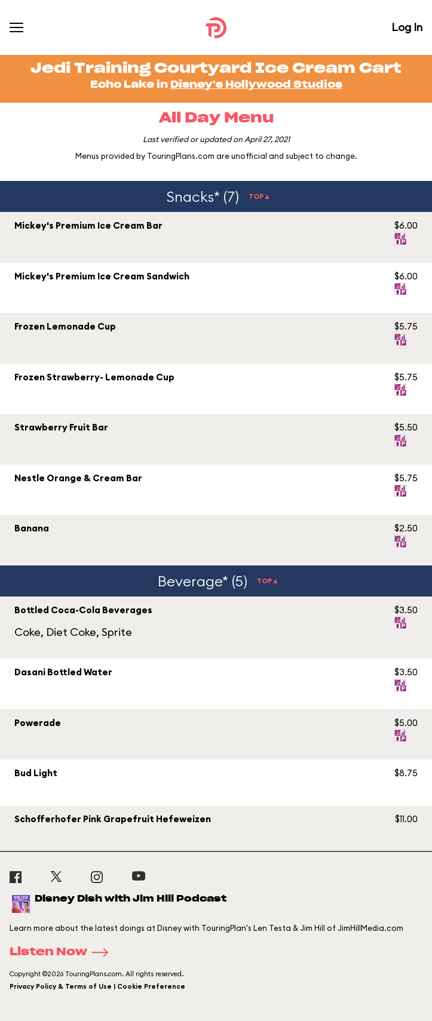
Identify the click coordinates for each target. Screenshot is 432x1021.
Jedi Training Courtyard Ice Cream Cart (216, 68)
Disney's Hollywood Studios (256, 85)
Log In (406, 27)
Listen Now (63, 952)
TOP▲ (260, 196)
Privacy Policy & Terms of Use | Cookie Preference (97, 986)
